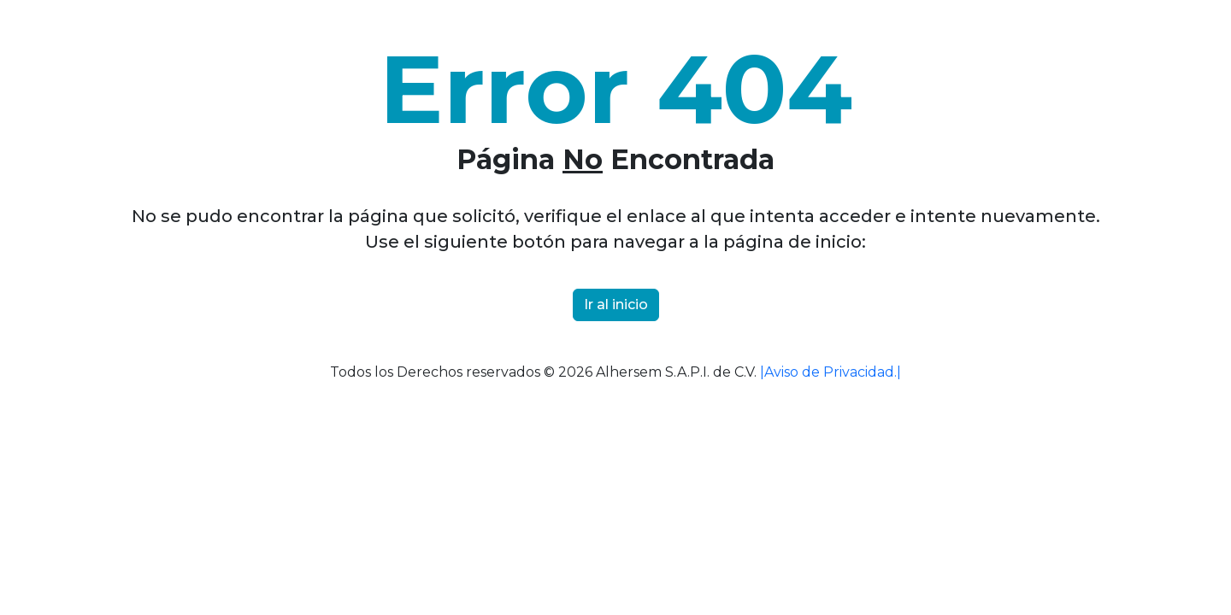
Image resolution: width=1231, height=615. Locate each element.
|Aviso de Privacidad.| (830, 372)
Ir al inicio (616, 304)
